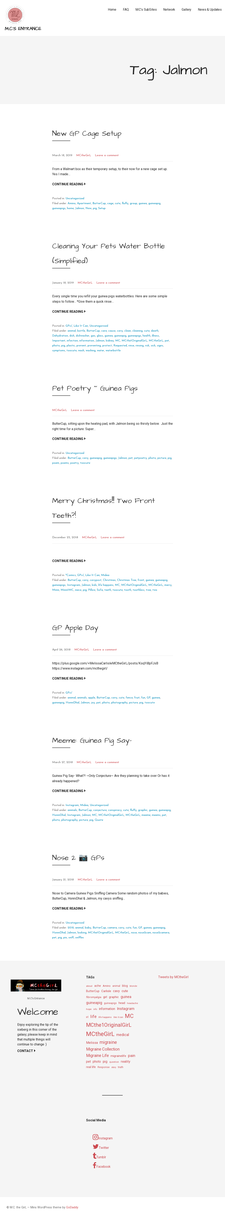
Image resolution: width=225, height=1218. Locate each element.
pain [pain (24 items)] (131, 1055)
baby (88, 927)
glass (100, 335)
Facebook (102, 1165)
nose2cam (144, 932)
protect (107, 345)
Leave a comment (107, 155)
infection (72, 340)
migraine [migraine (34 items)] (108, 1042)
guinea (143, 203)
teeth (107, 590)
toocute (72, 350)
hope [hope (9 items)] (88, 1009)
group (133, 203)
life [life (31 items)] (93, 1016)
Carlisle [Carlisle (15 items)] (106, 991)
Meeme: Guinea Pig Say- (92, 740)
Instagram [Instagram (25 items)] (125, 1008)
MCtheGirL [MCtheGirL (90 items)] (100, 1033)
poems (65, 463)
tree (148, 590)
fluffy (125, 203)
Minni (55, 590)
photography (119, 702)
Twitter (101, 1146)
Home (112, 9)
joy (93, 702)
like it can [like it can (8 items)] (118, 1017)
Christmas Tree (126, 580)
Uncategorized (75, 198)
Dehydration (60, 335)
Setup (102, 208)
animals (82, 697)
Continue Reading (67, 184)
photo (56, 345)
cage (110, 203)
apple (91, 697)
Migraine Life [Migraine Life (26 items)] (97, 1055)
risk (147, 345)
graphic (143, 810)
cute (117, 203)
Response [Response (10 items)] (104, 1067)
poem (55, 463)
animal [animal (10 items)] (116, 985)
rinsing (140, 345)
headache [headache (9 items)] (132, 1003)
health (146, 335)
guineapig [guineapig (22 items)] (94, 1002)
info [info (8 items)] (95, 1009)
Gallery (186, 9)
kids (94, 585)
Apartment (84, 203)
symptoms (58, 350)
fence (129, 697)
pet (167, 340)
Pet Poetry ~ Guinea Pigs (95, 388)
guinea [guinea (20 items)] (126, 997)
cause (111, 330)
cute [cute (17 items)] (125, 991)
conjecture (100, 810)
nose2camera (160, 932)
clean (127, 330)
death (154, 330)
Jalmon (79, 208)
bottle (81, 330)
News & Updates (210, 9)
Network (169, 9)
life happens (105, 585)
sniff (71, 937)
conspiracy (115, 810)
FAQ (126, 9)
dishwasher (82, 335)
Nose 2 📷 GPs (78, 858)
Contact (25, 1051)
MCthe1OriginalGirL (134, 340)
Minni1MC (67, 590)
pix (65, 937)
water (100, 350)
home (70, 208)
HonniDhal (72, 702)
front (141, 580)
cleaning (137, 330)
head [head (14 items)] (122, 1003)
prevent (81, 345)
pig (95, 208)
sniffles (79, 937)
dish (71, 335)
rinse (131, 345)
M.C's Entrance (23, 29)
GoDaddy (72, 1207)
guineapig (154, 203)
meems (156, 815)
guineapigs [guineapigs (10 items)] (110, 1003)
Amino (72, 203)
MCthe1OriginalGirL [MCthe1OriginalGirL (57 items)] (109, 1025)
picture (161, 458)
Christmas (109, 580)
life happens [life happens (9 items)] (105, 1017)
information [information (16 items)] (107, 1009)
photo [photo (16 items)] (97, 1061)
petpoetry (140, 458)
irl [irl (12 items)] (87, 1017)
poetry (74, 463)
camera (112, 927)
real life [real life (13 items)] (91, 1067)
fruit (137, 697)
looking (82, 932)
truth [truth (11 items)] (120, 1067)
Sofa (100, 590)
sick (153, 345)
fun (143, 697)
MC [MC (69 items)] (129, 1016)
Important (58, 340)
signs (160, 345)
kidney (110, 340)
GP (148, 697)
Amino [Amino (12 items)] (107, 985)
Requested (120, 345)
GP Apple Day (75, 628)
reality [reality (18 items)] (125, 1061)
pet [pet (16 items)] (88, 1061)
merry (168, 585)
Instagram (73, 585)
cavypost (96, 580)
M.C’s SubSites (146, 9)
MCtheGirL (83, 155)
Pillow (91, 590)
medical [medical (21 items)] (122, 1035)
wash (81, 350)
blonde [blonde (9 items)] (133, 985)
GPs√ (69, 325)
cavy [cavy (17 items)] (116, 991)
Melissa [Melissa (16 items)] (92, 1043)
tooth (127, 590)
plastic (71, 345)
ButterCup (99, 203)
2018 (71, 927)
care (104, 330)
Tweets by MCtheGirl (173, 977)
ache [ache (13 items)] (97, 986)
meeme (146, 815)
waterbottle (113, 350)
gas (93, 335)
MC (117, 340)
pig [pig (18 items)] (105, 1061)
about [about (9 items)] (89, 985)
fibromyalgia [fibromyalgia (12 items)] (93, 997)
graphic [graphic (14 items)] (114, 997)
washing (91, 350)
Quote (99, 820)
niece (78, 590)
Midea (105, 575)
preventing (94, 345)
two (154, 590)
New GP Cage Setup (86, 133)
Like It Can (81, 325)
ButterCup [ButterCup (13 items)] (92, 991)
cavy (120, 330)
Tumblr (99, 1156)
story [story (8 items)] (113, 1067)
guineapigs (59, 208)
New (88, 208)
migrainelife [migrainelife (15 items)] (118, 1056)
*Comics (71, 575)
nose (134, 932)
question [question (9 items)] (114, 1061)
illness (155, 335)
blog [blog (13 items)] (125, 986)
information (86, 340)
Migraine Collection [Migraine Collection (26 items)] (103, 1049)
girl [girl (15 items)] (105, 997)
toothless (138, 590)
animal (72, 330)
